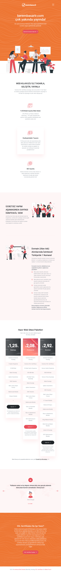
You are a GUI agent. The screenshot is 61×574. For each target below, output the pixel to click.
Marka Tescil (48, 569)
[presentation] (4, 491)
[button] (28, 503)
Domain (23, 569)
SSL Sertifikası (39, 569)
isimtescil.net (17, 569)
